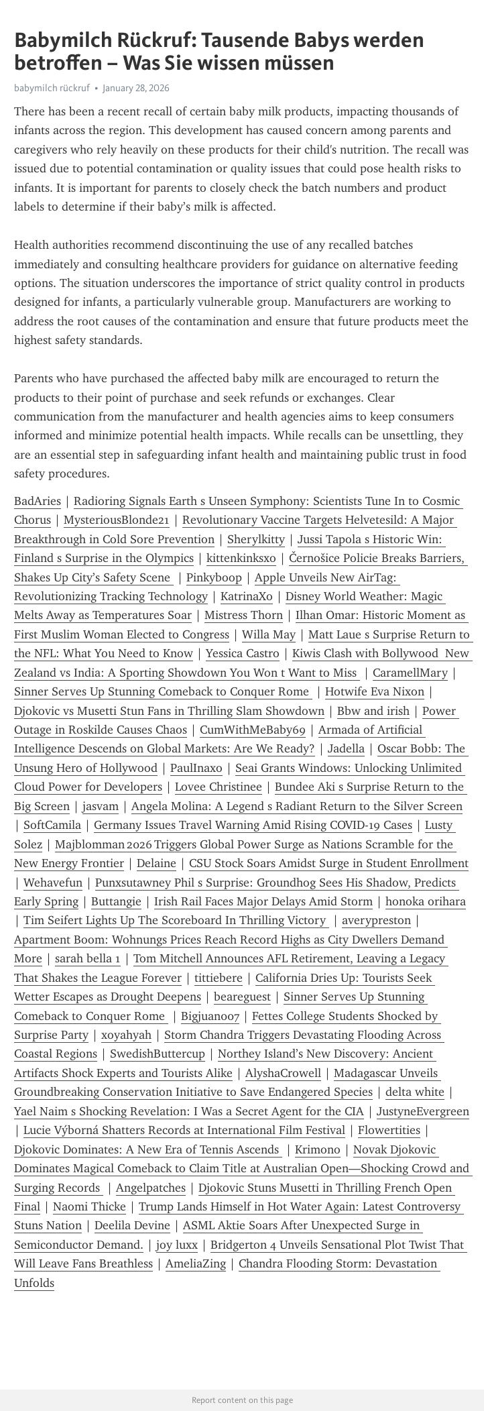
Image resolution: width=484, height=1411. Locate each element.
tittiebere (218, 977)
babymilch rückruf (52, 88)
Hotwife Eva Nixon (374, 691)
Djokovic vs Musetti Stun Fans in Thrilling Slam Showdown (169, 710)
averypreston (376, 920)
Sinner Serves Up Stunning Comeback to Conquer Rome (163, 691)
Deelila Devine (132, 1225)
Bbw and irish (373, 710)
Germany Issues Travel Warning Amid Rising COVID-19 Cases (253, 824)
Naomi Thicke (89, 1206)
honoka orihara (425, 901)
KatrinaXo (247, 596)
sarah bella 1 (88, 958)
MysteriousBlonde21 (117, 519)
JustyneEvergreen (423, 1111)
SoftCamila (52, 824)
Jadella (346, 748)
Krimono (318, 1149)
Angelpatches (151, 1187)
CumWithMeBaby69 (253, 729)
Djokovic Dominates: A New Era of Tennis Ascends (148, 1149)
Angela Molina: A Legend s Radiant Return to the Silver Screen (297, 806)
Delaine (156, 863)
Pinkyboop (214, 577)
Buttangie (116, 901)
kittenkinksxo (241, 558)
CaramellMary (410, 672)
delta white (414, 1091)
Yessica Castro (243, 653)
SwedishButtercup (157, 1053)
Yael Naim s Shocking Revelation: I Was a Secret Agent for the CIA (189, 1111)
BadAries (37, 501)
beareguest (242, 996)
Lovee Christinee (218, 786)
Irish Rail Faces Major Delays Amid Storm (263, 901)
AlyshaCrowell (283, 1073)
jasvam (100, 806)
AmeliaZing (196, 1263)
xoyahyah (126, 1034)
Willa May (269, 634)
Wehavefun (52, 882)
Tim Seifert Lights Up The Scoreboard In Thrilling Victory (176, 920)
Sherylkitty (256, 539)
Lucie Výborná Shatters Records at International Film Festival (184, 1130)
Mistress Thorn (243, 615)
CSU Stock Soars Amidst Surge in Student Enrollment (329, 863)
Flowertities (389, 1130)
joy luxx (177, 1244)
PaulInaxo (196, 767)
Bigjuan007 (210, 1016)
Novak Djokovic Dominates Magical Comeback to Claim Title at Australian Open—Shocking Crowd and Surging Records (243, 1168)
